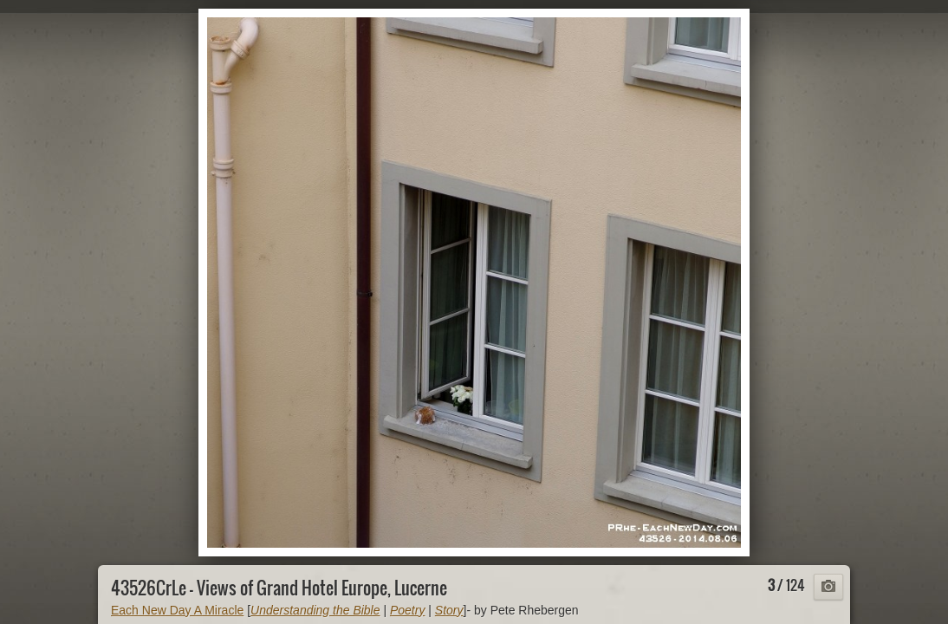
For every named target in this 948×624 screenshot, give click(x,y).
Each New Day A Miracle (177, 610)
